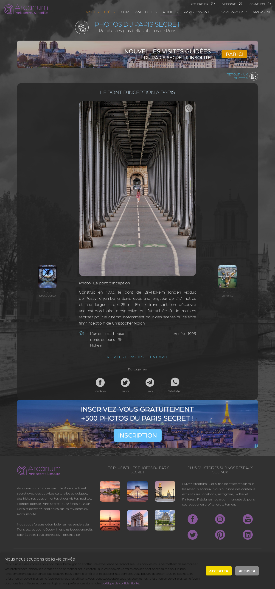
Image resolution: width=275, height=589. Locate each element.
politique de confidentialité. (121, 583)
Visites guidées (100, 11)
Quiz (125, 11)
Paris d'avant (197, 11)
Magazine (262, 11)
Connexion (260, 4)
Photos (170, 11)
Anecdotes (146, 11)
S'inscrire (232, 4)
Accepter (218, 570)
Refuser (247, 570)
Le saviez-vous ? (231, 11)
